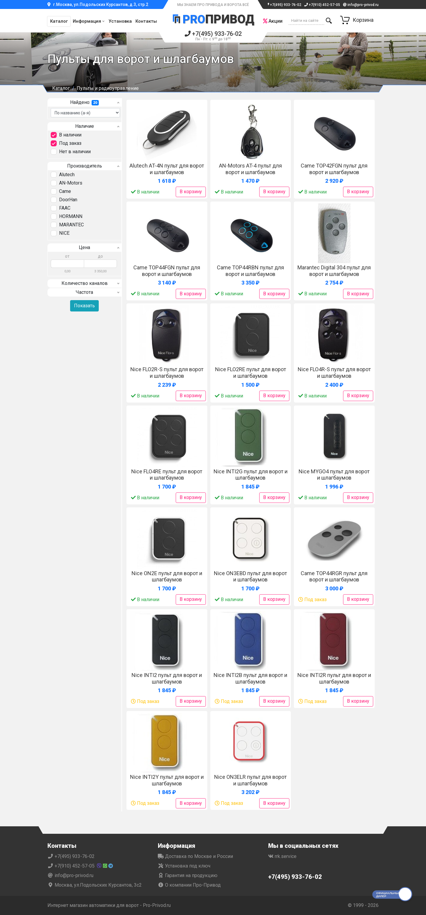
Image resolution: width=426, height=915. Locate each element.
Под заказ (70, 143)
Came (65, 191)
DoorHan (68, 199)
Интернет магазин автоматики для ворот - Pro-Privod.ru (109, 905)
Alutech (67, 174)
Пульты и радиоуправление (108, 88)
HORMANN (70, 216)
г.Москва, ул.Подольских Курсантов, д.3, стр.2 (97, 4)
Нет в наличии (75, 151)
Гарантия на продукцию (187, 875)
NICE (64, 233)
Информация (87, 21)
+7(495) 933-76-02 (283, 5)
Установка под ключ (184, 866)
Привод (213, 18)
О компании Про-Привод (189, 885)
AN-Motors (70, 183)
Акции (273, 21)
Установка (120, 21)
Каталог (59, 21)
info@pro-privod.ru (361, 5)
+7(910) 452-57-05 (322, 5)
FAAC (64, 208)
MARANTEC (71, 225)
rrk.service (282, 856)
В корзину (191, 191)
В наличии (70, 135)
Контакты (146, 21)
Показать (84, 305)
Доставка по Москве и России (195, 856)
